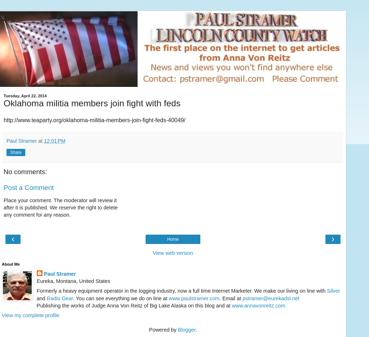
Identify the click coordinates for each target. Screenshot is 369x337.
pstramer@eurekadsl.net (271, 298)
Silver (333, 291)
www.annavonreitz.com (258, 306)
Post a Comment (29, 187)
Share (16, 152)
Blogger (187, 330)
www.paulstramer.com (194, 298)
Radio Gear (60, 298)
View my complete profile (30, 315)
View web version (173, 253)
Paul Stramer (60, 274)
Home (173, 239)
